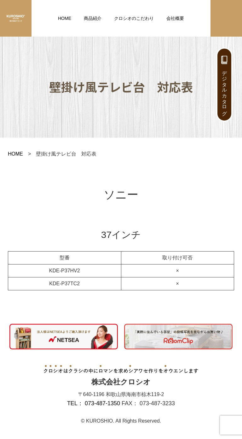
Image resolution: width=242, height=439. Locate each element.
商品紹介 (92, 18)
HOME (64, 18)
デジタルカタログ (224, 90)
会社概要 (175, 18)
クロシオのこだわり (134, 18)
